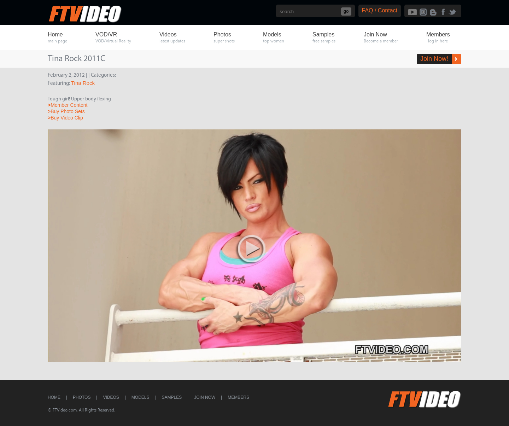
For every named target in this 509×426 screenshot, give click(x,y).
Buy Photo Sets (66, 111)
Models (140, 397)
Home (54, 397)
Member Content (67, 105)
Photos (81, 397)
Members (238, 397)
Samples (172, 397)
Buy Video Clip (65, 118)
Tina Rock (83, 83)
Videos (111, 397)
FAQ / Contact (379, 10)
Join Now (204, 397)
